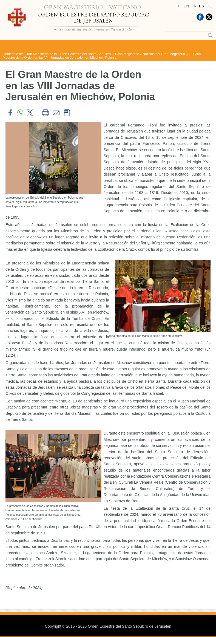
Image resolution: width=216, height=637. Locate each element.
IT (179, 6)
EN (186, 6)
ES (201, 6)
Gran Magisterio (127, 54)
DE (209, 6)
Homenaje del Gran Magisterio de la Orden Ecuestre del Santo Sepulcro (57, 54)
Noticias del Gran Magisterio (164, 54)
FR (194, 6)
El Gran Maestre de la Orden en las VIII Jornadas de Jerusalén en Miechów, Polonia (102, 55)
